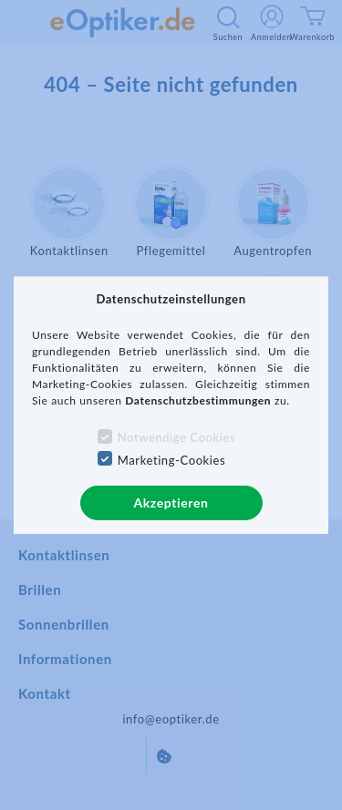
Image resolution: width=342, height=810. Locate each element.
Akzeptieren (170, 502)
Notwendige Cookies (176, 437)
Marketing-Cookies (171, 460)
